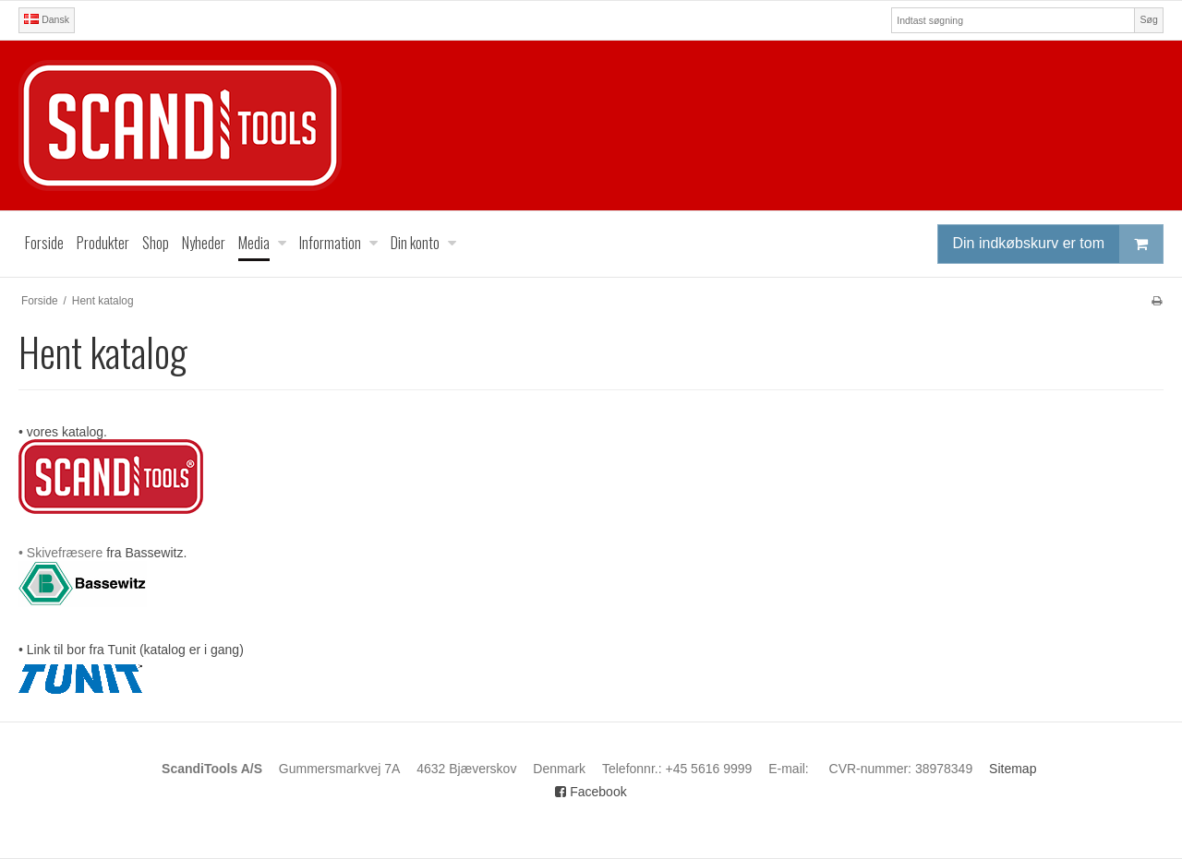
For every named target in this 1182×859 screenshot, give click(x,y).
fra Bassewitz (144, 552)
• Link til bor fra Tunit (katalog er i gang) (131, 649)
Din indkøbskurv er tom (1058, 244)
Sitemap (1012, 768)
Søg (1148, 19)
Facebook (590, 791)
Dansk (46, 19)
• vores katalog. (62, 431)
